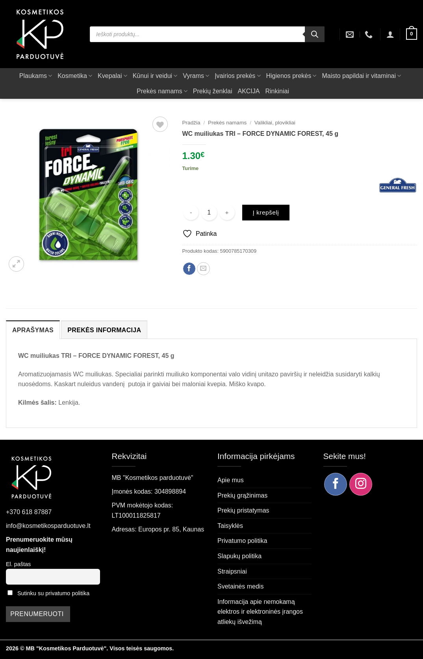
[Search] (315, 34)
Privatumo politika (242, 540)
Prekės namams (162, 91)
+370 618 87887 (29, 512)
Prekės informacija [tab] (104, 330)
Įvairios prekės (237, 76)
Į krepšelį (265, 212)
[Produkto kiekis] (209, 212)
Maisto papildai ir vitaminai (361, 76)
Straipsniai (232, 571)
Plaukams (35, 76)
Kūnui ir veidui (155, 76)
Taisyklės (230, 525)
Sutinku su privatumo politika (53, 593)
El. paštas (18, 564)
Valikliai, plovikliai (274, 123)
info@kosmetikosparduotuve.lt (48, 525)
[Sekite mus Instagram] (360, 484)
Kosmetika (75, 76)
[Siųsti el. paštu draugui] (203, 268)
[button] (390, 34)
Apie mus (230, 480)
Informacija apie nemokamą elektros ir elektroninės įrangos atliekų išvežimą (260, 611)
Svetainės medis (240, 586)
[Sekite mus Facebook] (335, 484)
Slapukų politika (239, 556)
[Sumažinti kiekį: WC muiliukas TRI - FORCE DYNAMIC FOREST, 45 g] (191, 212)
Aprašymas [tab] (33, 330)
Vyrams (196, 76)
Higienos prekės (291, 76)
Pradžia (191, 123)
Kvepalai (112, 76)
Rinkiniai (277, 91)
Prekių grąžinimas (242, 495)
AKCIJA (248, 91)
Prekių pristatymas (243, 510)
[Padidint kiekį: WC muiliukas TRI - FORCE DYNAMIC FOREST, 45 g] (227, 212)
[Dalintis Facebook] (189, 268)
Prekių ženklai (212, 91)
